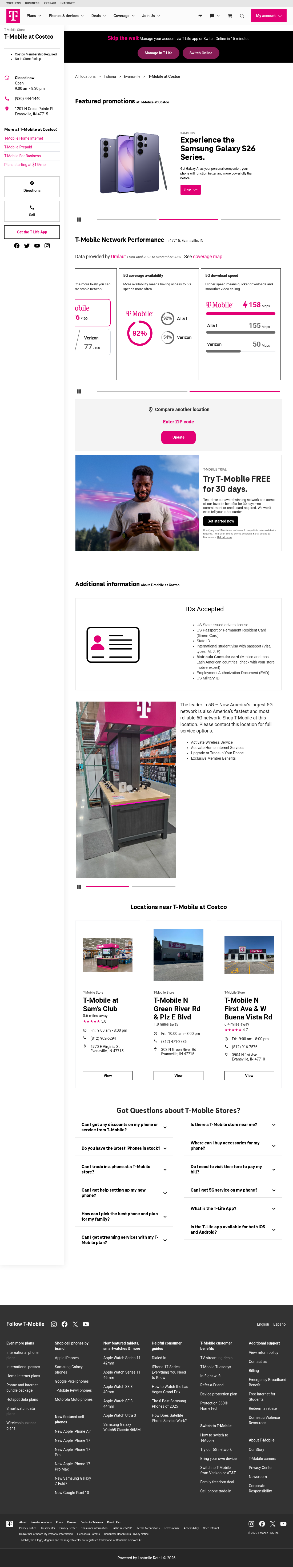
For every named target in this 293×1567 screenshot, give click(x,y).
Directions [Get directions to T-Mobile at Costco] (32, 186)
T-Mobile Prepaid (18, 147)
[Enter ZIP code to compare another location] (178, 422)
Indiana (110, 76)
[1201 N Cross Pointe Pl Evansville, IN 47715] (32, 111)
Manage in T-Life (158, 53)
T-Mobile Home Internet (23, 138)
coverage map (207, 256)
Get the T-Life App (32, 232)
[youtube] (37, 245)
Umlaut (119, 256)
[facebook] (17, 245)
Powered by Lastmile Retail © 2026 (146, 1558)
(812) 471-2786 (174, 1041)
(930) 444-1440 (22, 98)
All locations (85, 76)
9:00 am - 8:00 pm (108, 1030)
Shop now (191, 189)
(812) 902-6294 (103, 1038)
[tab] (124, 1127)
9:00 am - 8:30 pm (30, 83)
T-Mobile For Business (22, 156)
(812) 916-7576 (245, 1047)
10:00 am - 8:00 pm (180, 1033)
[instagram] (47, 245)
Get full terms (224, 537)
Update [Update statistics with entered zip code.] (178, 437)
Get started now (220, 521)
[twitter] (27, 245)
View (108, 1076)
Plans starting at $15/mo (25, 165)
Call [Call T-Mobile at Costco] (32, 211)
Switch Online (201, 53)
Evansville (132, 76)
